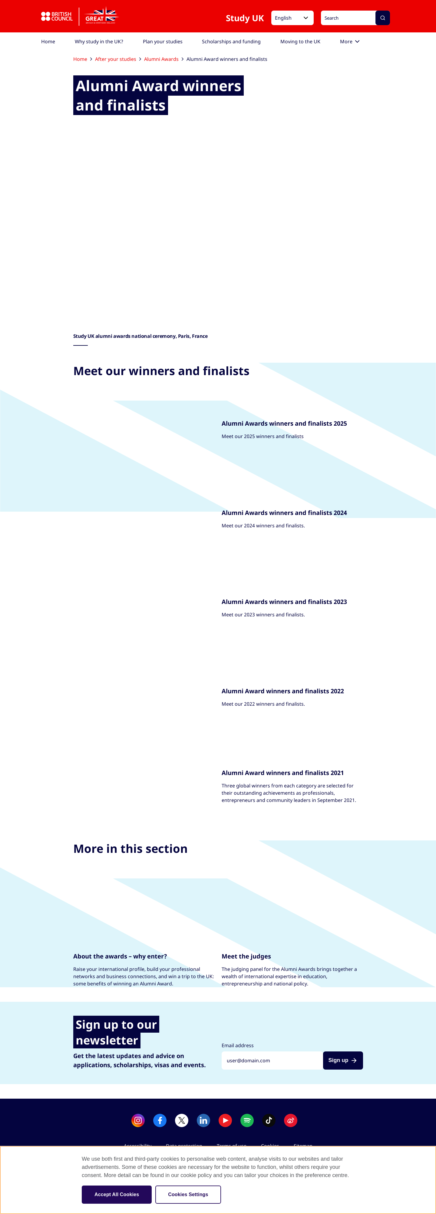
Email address (238, 1045)
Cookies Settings (188, 1194)
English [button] (283, 18)
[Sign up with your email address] (272, 1060)
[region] (218, 1180)
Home (82, 59)
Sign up (338, 1060)
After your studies (118, 59)
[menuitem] (48, 41)
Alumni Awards (163, 59)
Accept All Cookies (116, 1194)
